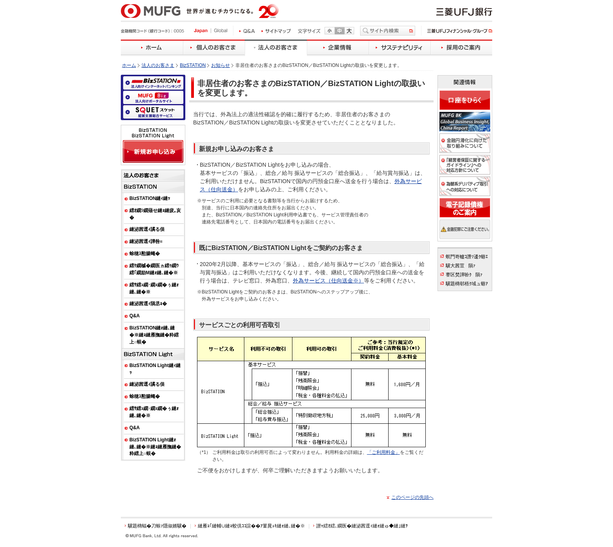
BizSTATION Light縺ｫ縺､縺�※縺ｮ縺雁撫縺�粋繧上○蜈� (155, 447)
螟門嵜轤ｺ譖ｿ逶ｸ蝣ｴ (467, 256)
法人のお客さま (158, 65)
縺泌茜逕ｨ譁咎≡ (146, 241)
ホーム (129, 65)
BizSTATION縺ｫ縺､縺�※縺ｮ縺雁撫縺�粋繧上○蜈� (154, 335)
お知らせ (220, 65)
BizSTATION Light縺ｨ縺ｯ (155, 369)
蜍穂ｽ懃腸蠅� (144, 253)
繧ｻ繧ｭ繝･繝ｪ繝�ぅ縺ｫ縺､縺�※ (154, 288)
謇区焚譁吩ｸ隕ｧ (464, 274)
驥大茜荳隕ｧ (460, 265)
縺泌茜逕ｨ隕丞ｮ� (148, 303)
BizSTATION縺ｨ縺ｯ (149, 198)
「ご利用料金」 (383, 452)
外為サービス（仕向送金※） (328, 280)
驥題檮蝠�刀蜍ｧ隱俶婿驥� (157, 526)
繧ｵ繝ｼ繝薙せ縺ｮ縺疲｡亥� (155, 214)
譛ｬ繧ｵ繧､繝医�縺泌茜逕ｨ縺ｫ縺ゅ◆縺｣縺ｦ (362, 526)
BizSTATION (193, 65)
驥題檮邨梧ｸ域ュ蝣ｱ (467, 283)
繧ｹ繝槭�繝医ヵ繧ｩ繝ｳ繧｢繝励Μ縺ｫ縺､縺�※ (154, 269)
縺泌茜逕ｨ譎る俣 (147, 229)
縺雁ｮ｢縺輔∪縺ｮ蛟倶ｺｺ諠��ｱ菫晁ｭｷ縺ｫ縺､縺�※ (251, 526)
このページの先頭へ (412, 497)
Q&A (134, 315)
